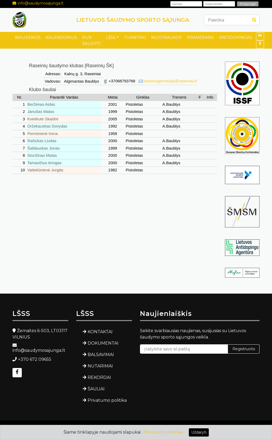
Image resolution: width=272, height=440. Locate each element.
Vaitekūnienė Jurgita (45, 170)
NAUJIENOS (27, 37)
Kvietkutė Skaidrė (42, 119)
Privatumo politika (107, 400)
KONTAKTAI (100, 331)
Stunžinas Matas (42, 155)
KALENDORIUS (61, 37)
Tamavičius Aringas (44, 162)
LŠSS (111, 37)
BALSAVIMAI (101, 354)
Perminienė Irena (42, 133)
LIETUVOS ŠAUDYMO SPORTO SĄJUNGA (132, 20)
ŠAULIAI (96, 388)
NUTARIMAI (100, 366)
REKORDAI (99, 377)
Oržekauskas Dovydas (47, 126)
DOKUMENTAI (103, 343)
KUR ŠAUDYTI (91, 40)
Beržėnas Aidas (41, 104)
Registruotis (243, 348)
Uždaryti (198, 432)
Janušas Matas (40, 111)
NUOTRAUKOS (166, 37)
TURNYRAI (135, 37)
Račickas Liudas (41, 140)
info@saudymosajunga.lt (40, 3)
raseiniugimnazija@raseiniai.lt (170, 81)
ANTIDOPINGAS (235, 37)
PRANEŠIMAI (200, 37)
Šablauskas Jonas (43, 148)
